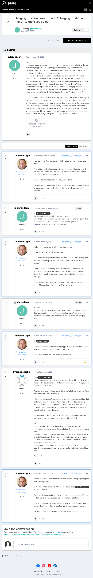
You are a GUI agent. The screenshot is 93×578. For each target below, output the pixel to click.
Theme (47, 571)
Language (37, 571)
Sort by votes (72, 146)
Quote (34, 134)
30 (15, 78)
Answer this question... (25, 544)
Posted (35, 57)
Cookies (57, 571)
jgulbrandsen (35, 29)
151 (22, 393)
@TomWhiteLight (43, 213)
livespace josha (21, 372)
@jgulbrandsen (42, 341)
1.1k (22, 179)
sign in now (57, 532)
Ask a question (53, 40)
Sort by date (83, 146)
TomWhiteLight (21, 155)
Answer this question (77, 40)
